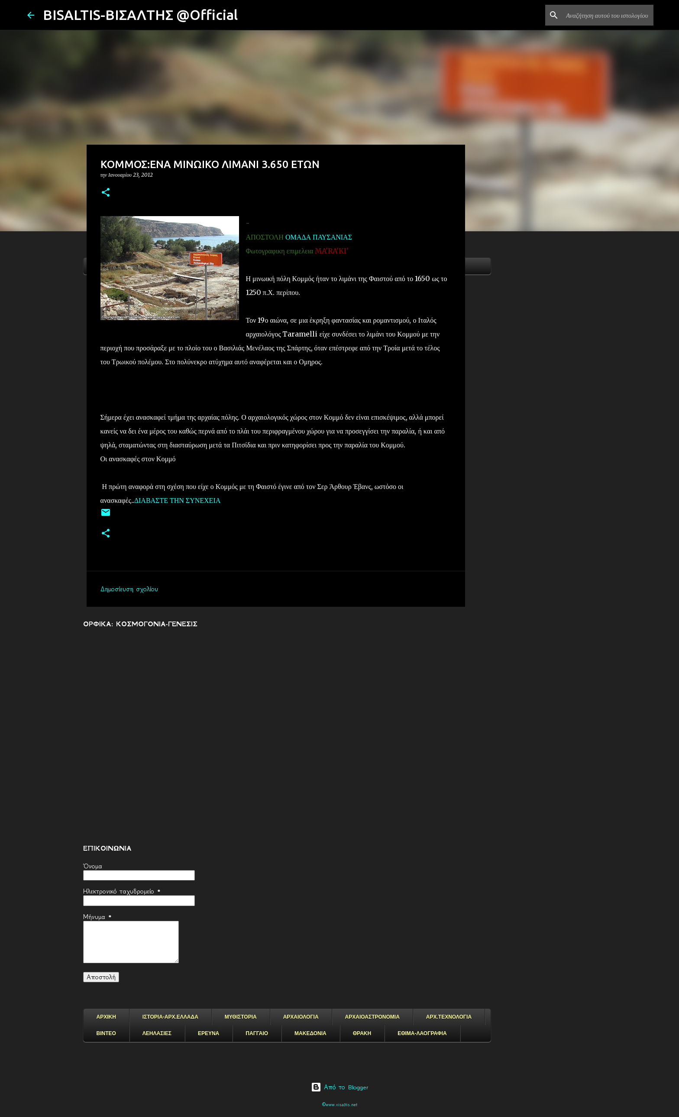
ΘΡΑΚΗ (362, 1033)
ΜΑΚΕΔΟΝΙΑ (310, 1033)
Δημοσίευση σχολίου (129, 589)
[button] (105, 193)
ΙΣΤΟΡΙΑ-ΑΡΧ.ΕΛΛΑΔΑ (170, 1017)
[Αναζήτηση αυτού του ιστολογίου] (608, 15)
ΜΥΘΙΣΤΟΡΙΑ (241, 1017)
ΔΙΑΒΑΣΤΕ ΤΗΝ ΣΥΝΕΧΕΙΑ (177, 500)
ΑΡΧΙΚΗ (106, 1017)
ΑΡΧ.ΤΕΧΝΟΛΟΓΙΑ (449, 1017)
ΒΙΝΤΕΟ (106, 1033)
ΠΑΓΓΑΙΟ (257, 1033)
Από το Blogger (340, 1087)
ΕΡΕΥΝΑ (208, 1033)
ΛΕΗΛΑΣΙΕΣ (156, 1033)
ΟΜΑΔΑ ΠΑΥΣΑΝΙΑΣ (318, 237)
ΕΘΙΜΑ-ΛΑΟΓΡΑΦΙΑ (422, 1033)
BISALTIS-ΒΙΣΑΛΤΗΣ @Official (140, 15)
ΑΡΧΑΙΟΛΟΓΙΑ (301, 1017)
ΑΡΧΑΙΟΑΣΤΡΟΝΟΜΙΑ (372, 1017)
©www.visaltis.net (339, 1104)
